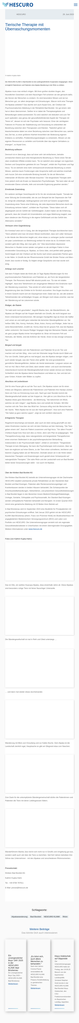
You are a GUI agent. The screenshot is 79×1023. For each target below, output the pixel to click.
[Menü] (74, 4)
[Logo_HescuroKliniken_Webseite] (18, 4)
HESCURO (21, 14)
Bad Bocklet (35, 917)
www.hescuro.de (35, 529)
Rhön (65, 917)
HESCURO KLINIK (52, 917)
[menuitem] (74, 4)
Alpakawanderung (19, 917)
